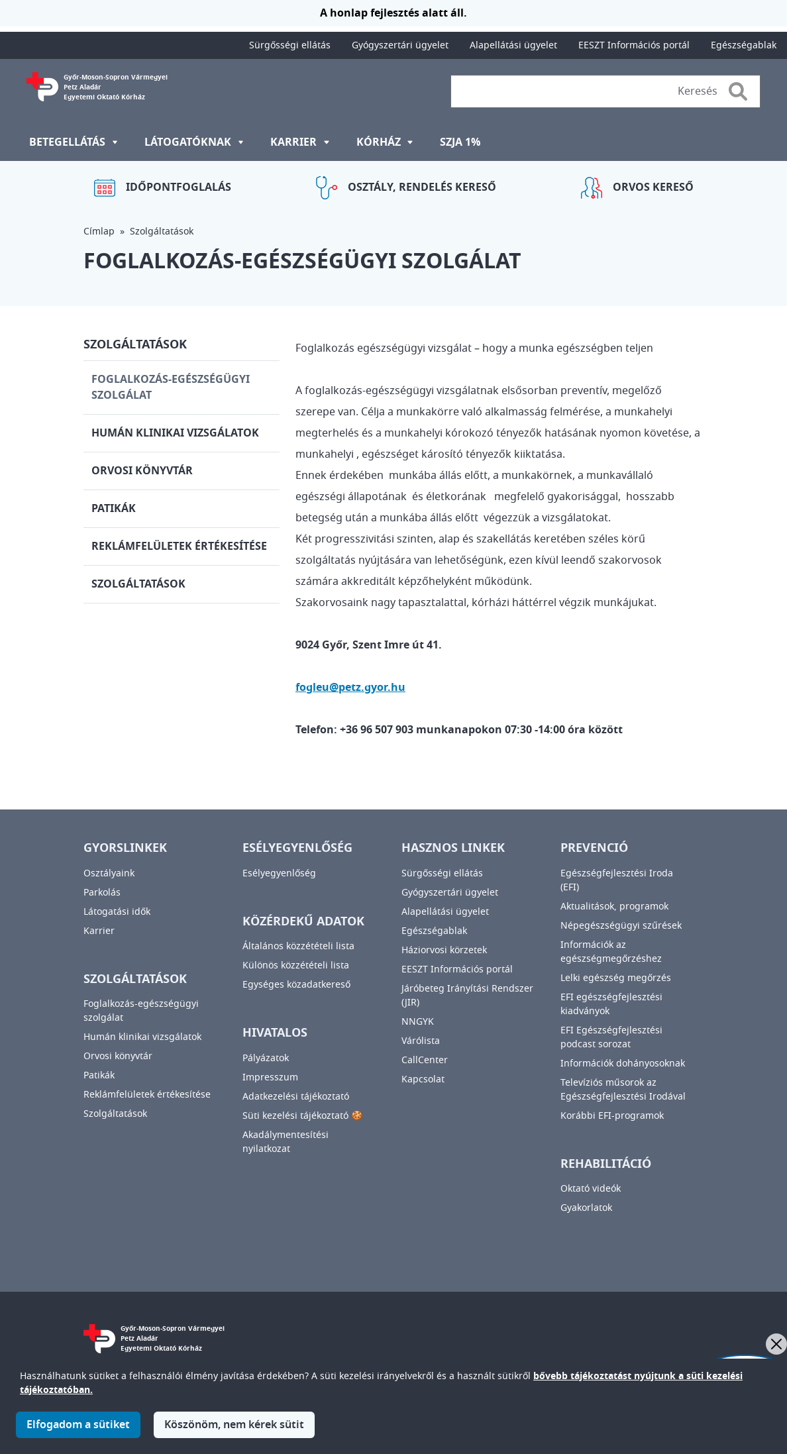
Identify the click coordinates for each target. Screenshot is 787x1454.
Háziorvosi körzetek (444, 950)
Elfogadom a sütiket (78, 1433)
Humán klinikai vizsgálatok (175, 433)
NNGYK (417, 1022)
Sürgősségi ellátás (290, 45)
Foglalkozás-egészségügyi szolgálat (170, 387)
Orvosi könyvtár (142, 471)
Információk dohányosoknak (622, 1063)
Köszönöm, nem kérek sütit (234, 1433)
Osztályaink (108, 873)
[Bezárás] (776, 1344)
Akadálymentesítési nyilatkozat (285, 1142)
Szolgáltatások (161, 231)
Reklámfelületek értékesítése (179, 546)
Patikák (113, 509)
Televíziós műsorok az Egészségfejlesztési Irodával (623, 1090)
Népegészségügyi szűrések (621, 926)
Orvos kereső (653, 187)
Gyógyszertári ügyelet (400, 45)
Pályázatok (265, 1058)
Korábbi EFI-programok (612, 1116)
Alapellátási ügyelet (513, 45)
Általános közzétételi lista (298, 946)
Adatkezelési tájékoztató (295, 1097)
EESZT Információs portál (634, 45)
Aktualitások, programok (614, 906)
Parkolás (102, 893)
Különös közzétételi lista (295, 965)
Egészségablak (743, 45)
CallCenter (424, 1060)
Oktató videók (590, 1189)
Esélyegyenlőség (279, 873)
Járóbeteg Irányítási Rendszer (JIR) (467, 996)
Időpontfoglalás (178, 187)
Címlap (99, 231)
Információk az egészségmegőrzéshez (611, 952)
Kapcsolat (423, 1079)
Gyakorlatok (586, 1208)
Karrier (99, 931)
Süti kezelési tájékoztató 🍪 (302, 1116)
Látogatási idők (116, 912)
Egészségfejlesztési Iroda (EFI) (616, 880)
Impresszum (270, 1077)
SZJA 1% (460, 142)
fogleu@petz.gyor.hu (350, 688)
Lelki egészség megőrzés (615, 978)
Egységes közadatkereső (296, 985)
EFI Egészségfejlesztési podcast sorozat (611, 1037)
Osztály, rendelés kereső (422, 187)
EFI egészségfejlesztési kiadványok (611, 1004)
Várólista (420, 1041)
